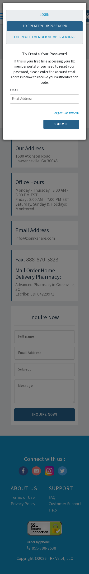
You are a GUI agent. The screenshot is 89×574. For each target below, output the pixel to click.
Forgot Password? (65, 113)
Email (14, 90)
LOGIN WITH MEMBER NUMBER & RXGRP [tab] (44, 37)
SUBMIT (61, 124)
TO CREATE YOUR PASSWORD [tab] (44, 26)
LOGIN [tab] (44, 14)
